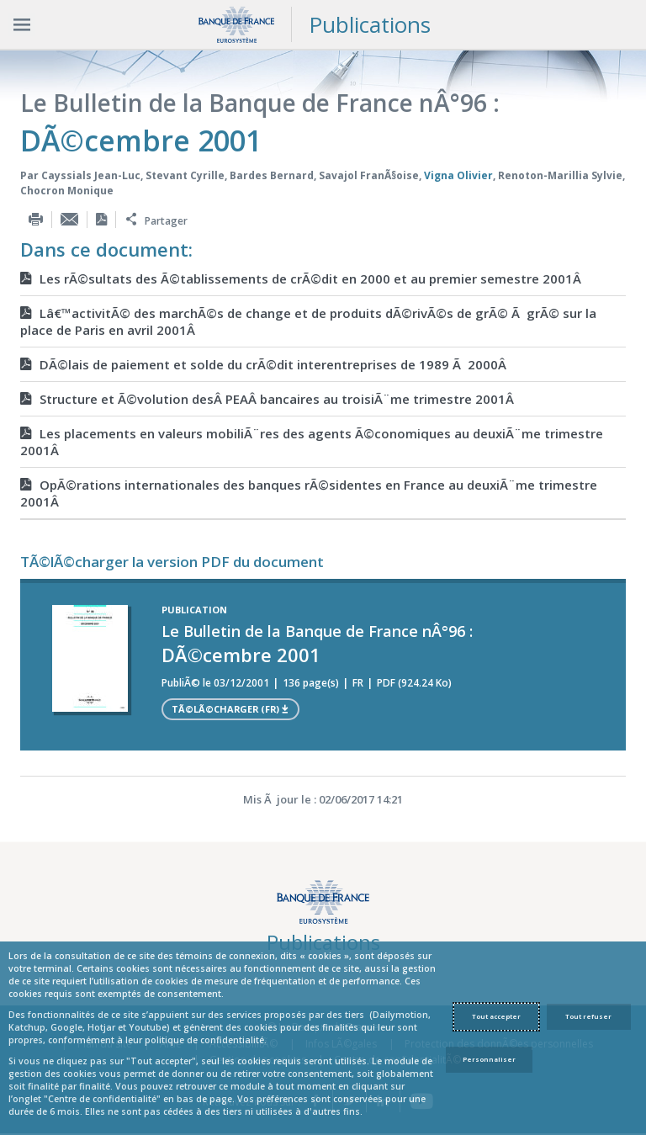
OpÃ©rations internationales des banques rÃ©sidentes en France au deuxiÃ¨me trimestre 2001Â (308, 493)
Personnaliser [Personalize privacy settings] (489, 1059)
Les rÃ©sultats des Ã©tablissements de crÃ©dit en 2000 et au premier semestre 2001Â (302, 278)
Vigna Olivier (458, 175)
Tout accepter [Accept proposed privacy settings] (496, 1016)
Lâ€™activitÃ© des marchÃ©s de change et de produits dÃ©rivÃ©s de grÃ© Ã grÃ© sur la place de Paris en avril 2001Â (308, 321)
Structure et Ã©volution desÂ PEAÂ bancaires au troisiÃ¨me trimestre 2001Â (268, 398)
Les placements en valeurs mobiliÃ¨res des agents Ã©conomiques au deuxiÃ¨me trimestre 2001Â (311, 442)
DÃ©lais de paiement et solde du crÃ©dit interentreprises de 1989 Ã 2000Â (265, 364)
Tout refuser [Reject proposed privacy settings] (588, 1016)
